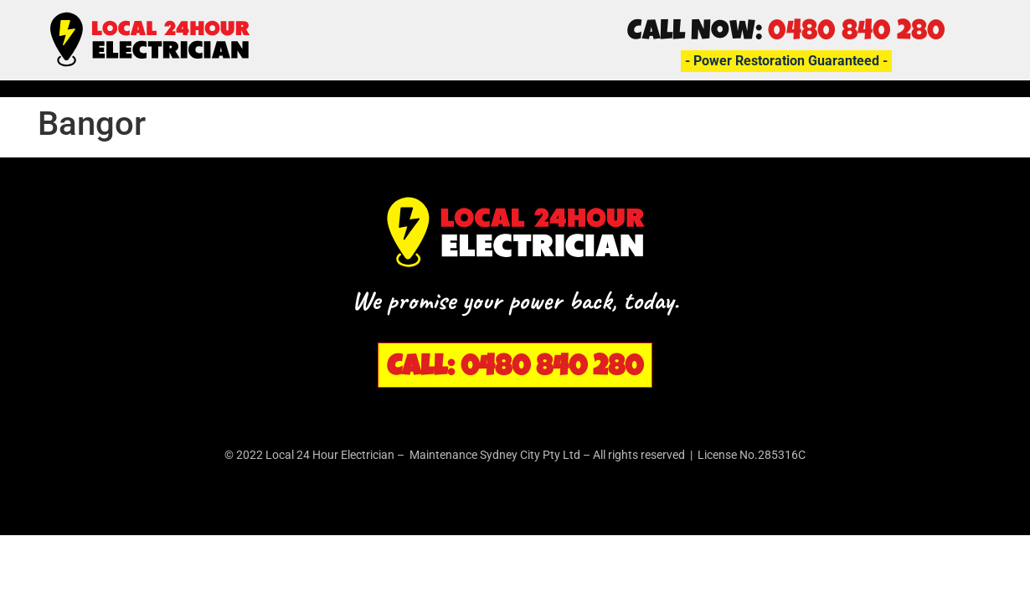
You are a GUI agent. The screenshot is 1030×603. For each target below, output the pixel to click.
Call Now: (786, 33)
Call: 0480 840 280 (515, 369)
